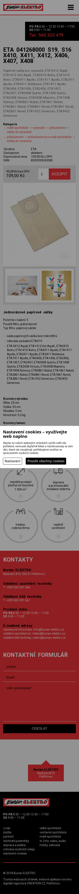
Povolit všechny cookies (45, 461)
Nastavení (12, 461)
